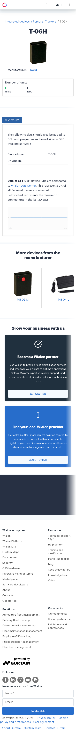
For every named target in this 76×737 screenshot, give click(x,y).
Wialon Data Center (23, 185)
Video (51, 580)
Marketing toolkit (58, 559)
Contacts (8, 595)
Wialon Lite (9, 546)
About (6, 590)
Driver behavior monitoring (18, 625)
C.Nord (32, 70)
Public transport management (20, 642)
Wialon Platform (12, 541)
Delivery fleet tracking (16, 620)
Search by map (38, 460)
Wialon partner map (60, 619)
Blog (51, 564)
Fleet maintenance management (22, 631)
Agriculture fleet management (21, 615)
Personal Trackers (44, 21)
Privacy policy (46, 718)
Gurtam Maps (10, 552)
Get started (38, 394)
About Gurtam (11, 728)
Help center (55, 544)
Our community (57, 614)
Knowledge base (58, 575)
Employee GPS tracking (16, 636)
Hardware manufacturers (17, 574)
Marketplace (10, 579)
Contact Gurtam (54, 728)
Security (7, 563)
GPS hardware (11, 568)
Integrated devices (17, 21)
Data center (9, 557)
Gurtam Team (32, 728)
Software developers (15, 584)
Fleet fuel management (16, 647)
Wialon (6, 536)
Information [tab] (12, 120)
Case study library (59, 569)
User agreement (43, 722)
